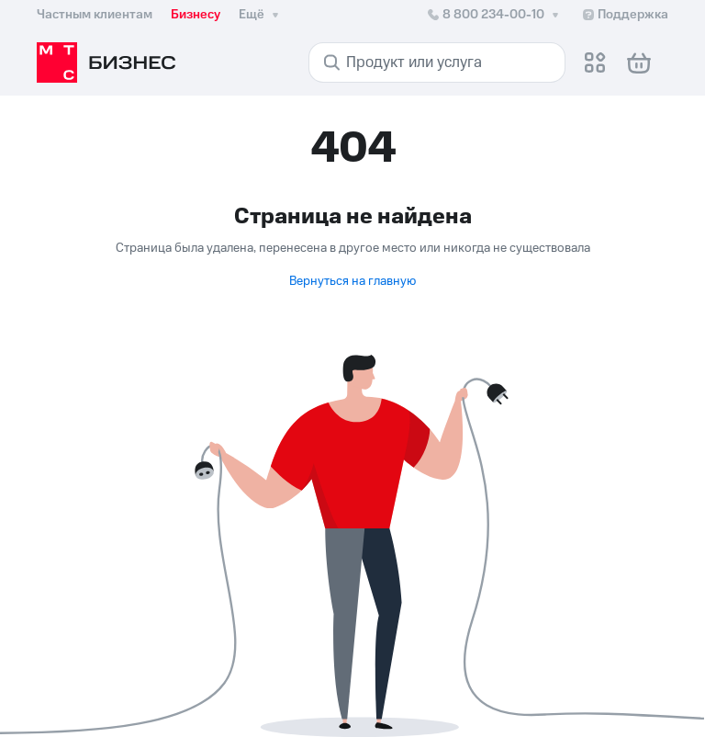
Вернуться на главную (352, 281)
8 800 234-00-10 (494, 15)
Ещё (261, 15)
